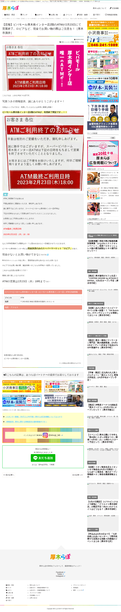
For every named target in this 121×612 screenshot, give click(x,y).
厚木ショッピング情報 (67, 42)
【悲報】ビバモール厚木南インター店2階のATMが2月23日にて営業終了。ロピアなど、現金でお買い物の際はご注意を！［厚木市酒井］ (42, 28)
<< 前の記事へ (8, 475)
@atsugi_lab (53, 435)
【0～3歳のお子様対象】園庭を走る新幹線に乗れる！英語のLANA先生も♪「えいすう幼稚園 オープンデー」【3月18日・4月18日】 (109, 193)
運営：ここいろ (78, 590)
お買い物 (53, 15)
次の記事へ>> (77, 475)
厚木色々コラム (79, 42)
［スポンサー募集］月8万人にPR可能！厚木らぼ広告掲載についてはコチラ (33, 417)
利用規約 (75, 587)
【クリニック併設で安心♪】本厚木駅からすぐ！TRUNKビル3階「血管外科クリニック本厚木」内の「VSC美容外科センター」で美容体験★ (109, 208)
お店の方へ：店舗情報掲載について (40, 590)
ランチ (24, 15)
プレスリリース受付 (35, 593)
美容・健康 (82, 15)
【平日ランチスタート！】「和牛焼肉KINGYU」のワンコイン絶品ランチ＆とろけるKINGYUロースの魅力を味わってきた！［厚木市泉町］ (109, 178)
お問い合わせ (33, 598)
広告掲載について (35, 595)
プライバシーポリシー (79, 585)
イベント (67, 15)
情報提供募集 (111, 15)
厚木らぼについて (99, 8)
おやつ (38, 15)
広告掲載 (114, 8)
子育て (96, 15)
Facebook (60, 572)
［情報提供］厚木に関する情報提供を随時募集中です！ (26, 422)
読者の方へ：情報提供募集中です (39, 587)
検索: (89, 138)
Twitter (60, 574)
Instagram (60, 576)
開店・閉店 (9, 15)
